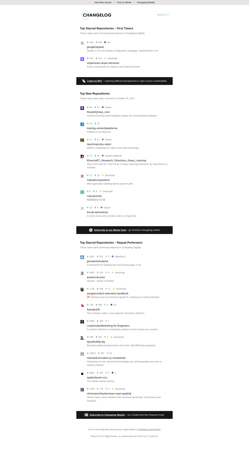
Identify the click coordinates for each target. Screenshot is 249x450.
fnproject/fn (93, 309)
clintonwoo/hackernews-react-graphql (109, 393)
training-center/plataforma (102, 128)
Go (107, 42)
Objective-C (119, 256)
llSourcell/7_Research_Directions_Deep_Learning (116, 160)
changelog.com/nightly (149, 429)
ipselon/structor (96, 277)
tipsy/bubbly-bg (96, 341)
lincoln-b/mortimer (97, 212)
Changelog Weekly (146, 2)
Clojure (107, 139)
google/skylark (95, 46)
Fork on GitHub (124, 2)
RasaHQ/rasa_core (98, 111)
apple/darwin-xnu (97, 377)
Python (106, 107)
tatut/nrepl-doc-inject (99, 144)
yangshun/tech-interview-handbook (107, 293)
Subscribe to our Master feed (110, 230)
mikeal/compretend (98, 179)
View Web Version (103, 2)
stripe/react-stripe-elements (103, 62)
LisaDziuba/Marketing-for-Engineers (108, 325)
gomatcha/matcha (97, 261)
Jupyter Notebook (112, 156)
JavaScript (110, 58)
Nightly (163, 14)
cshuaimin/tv (94, 195)
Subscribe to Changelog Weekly (107, 414)
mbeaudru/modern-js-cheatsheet (106, 357)
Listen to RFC (94, 81)
